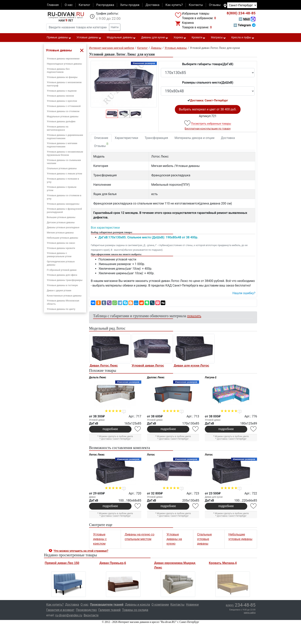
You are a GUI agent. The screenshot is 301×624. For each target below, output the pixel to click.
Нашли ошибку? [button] (243, 293)
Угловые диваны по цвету (61, 309)
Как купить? (174, 5)
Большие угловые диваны (61, 217)
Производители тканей (106, 604)
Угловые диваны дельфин (61, 121)
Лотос (151, 454)
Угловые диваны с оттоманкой (64, 106)
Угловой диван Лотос (148, 365)
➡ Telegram (244, 25)
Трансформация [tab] (156, 138)
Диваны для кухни (154, 37)
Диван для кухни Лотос (191, 365)
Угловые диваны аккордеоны (63, 204)
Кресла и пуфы (242, 37)
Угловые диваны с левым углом (64, 173)
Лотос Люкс (97, 454)
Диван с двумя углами (59, 290)
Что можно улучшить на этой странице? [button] (81, 551)
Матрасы (218, 37)
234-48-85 (241, 13)
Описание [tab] (101, 138)
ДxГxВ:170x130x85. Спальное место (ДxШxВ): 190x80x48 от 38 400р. (148, 237)
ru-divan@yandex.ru (68, 615)
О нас (69, 5)
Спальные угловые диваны (62, 168)
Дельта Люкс (97, 377)
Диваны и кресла (137, 604)
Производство (86, 610)
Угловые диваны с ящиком (62, 90)
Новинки (192, 604)
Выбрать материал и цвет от (208, 109)
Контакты (196, 5)
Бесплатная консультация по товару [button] (208, 128)
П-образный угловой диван (62, 270)
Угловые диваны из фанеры (62, 77)
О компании (160, 604)
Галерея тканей (109, 610)
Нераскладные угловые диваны (64, 63)
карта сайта (250, 612)
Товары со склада (135, 610)
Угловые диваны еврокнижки (63, 58)
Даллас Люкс (156, 377)
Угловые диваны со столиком (63, 111)
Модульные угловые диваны (63, 116)
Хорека (180, 37)
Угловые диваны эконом (60, 95)
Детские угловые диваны (61, 222)
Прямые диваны (59, 37)
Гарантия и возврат (60, 610)
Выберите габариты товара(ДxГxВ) (207, 64)
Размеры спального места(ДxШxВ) (207, 82)
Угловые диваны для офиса (62, 275)
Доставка (152, 5)
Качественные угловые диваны (64, 295)
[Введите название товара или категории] (77, 27)
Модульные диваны (121, 37)
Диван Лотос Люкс (104, 365)
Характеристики (126, 138)
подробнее (110, 429)
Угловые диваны (89, 37)
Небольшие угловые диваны (62, 237)
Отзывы (215, 5)
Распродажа (105, 5)
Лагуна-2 (210, 377)
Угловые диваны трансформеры (65, 280)
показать (194, 316)
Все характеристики (105, 227)
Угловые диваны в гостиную (62, 285)
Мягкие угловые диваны (60, 232)
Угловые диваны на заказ (61, 243)
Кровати (198, 37)
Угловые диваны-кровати (61, 248)
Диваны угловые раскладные (63, 227)
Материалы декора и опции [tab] (194, 138)
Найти (115, 27)
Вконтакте (91, 615)
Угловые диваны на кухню (174, 539)
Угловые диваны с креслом (62, 101)
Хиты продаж (130, 5)
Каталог (84, 5)
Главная (53, 5)
